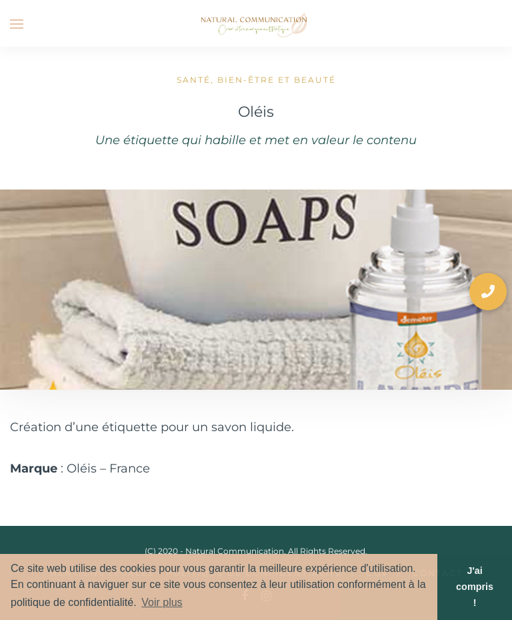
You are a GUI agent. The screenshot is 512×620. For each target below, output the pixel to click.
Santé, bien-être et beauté (256, 80)
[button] (488, 291)
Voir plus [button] (161, 602)
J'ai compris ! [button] (474, 586)
